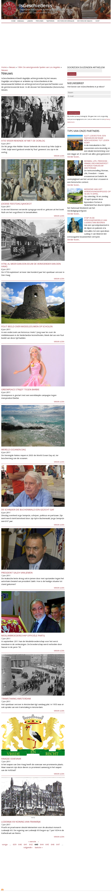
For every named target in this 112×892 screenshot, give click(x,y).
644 (42, 844)
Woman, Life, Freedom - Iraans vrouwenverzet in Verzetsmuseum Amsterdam (96, 164)
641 (25, 844)
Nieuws (12, 67)
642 (31, 844)
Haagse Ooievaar (11, 758)
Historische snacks (84, 21)
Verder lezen (59, 156)
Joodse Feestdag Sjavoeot (16, 203)
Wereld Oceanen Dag (13, 449)
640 (20, 844)
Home (13, 21)
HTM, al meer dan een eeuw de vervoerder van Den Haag (31, 265)
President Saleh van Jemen (17, 572)
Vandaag (20, 21)
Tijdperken (50, 21)
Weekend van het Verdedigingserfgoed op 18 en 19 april (97, 191)
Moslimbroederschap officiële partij (23, 635)
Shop (97, 21)
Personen (39, 21)
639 (14, 844)
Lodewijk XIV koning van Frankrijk (21, 821)
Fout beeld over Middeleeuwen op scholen (27, 326)
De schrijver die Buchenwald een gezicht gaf (27, 509)
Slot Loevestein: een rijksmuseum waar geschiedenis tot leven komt (96, 139)
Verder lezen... (73, 156)
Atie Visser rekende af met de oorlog (23, 140)
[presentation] (87, 103)
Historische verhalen (65, 21)
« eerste (32, 841)
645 (47, 844)
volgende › (28, 847)
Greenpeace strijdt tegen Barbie (20, 389)
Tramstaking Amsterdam (16, 698)
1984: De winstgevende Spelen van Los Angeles (39, 67)
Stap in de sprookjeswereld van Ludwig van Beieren (95, 220)
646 (52, 844)
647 (58, 844)
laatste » (39, 847)
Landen (30, 21)
